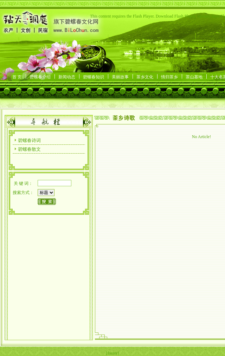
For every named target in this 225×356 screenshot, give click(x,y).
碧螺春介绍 (40, 77)
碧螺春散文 (29, 149)
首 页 (17, 77)
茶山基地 (194, 77)
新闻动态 (66, 77)
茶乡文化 (144, 77)
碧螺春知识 (93, 77)
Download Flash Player (175, 16)
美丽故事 (120, 77)
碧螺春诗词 (29, 140)
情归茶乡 (169, 77)
